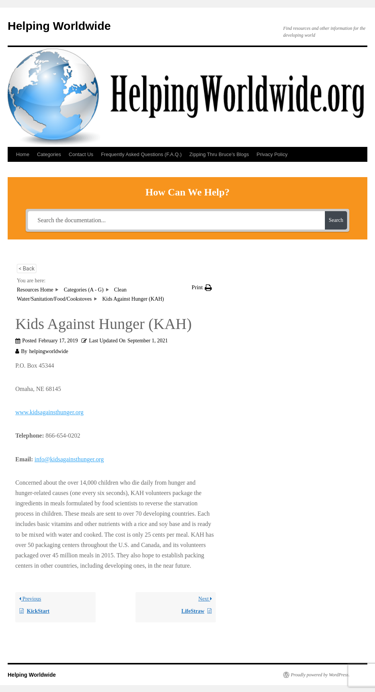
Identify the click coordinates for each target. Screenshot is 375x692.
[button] (202, 287)
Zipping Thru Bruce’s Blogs (219, 154)
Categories (49, 154)
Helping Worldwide (59, 26)
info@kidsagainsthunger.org (69, 459)
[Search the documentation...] (176, 220)
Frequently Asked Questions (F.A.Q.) (141, 154)
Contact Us (81, 154)
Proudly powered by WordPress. (320, 674)
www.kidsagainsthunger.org (49, 412)
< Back (26, 268)
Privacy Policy (271, 154)
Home (22, 154)
